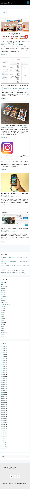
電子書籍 (3, 332)
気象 (2, 326)
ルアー (17, 44)
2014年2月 (3, 414)
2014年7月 (3, 406)
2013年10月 (3, 422)
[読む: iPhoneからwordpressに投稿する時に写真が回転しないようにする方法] (15, 218)
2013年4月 (3, 434)
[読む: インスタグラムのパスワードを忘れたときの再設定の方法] (7, 147)
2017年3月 (3, 372)
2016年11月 (3, 376)
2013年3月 (3, 436)
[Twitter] (15, 476)
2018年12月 (3, 354)
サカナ (2, 300)
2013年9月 (3, 424)
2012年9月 (3, 448)
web (13, 88)
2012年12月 (3, 442)
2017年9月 (3, 364)
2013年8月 (3, 426)
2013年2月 (3, 438)
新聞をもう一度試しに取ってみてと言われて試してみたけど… (14, 272)
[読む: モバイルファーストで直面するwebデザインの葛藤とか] (15, 113)
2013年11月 (3, 420)
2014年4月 (3, 410)
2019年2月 (3, 352)
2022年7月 (3, 346)
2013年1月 (3, 440)
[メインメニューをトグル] (28, 2)
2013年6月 (3, 430)
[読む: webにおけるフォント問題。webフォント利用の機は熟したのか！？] (15, 71)
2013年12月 (3, 418)
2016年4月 (3, 384)
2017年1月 (3, 374)
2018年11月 (3, 356)
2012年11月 (3, 444)
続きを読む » (4, 54)
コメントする (4, 88)
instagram (9, 158)
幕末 (2, 320)
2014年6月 (3, 408)
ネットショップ (12, 44)
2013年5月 (3, 432)
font (8, 88)
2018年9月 (3, 358)
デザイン (6, 44)
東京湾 (2, 324)
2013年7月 (3, 428)
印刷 (2, 312)
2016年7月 (3, 378)
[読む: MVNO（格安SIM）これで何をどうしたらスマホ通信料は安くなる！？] (15, 182)
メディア (21, 88)
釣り (2, 330)
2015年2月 (3, 400)
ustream (3, 290)
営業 (22, 127)
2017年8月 (3, 366)
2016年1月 (3, 390)
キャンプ (3, 298)
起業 (2, 328)
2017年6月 (3, 368)
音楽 (2, 334)
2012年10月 (3, 446)
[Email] (18, 476)
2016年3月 (3, 386)
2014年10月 (3, 402)
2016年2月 (3, 388)
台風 (2, 314)
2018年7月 (3, 362)
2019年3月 (3, 350)
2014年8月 (3, 404)
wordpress (3, 294)
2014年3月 (3, 412)
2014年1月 (3, 416)
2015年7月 (3, 398)
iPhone (2, 44)
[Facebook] (11, 476)
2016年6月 (3, 380)
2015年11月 (3, 392)
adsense (3, 282)
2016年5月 (3, 382)
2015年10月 (3, 394)
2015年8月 (3, 396)
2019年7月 (3, 348)
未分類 (2, 322)
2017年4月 (3, 370)
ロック (2, 310)
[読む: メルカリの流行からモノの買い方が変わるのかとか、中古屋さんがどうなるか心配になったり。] (15, 28)
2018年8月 (3, 360)
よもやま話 (3, 296)
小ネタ (2, 318)
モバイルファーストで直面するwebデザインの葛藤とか (14, 125)
